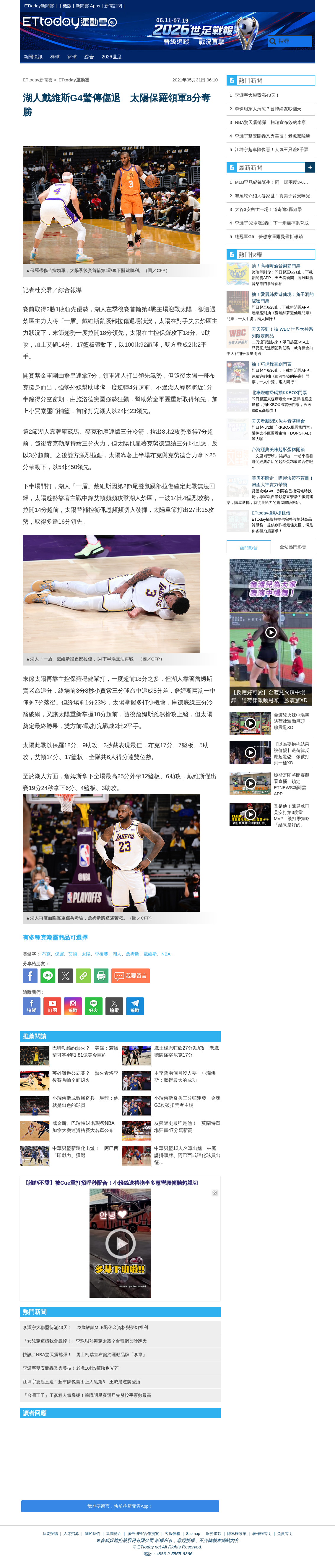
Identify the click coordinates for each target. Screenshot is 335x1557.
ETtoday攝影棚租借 (246, 458)
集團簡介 (113, 1533)
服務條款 (213, 1533)
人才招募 (71, 1533)
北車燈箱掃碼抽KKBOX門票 (254, 355)
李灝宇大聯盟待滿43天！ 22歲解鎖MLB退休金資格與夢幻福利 (85, 1327)
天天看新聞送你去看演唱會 (253, 378)
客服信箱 (172, 1533)
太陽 (86, 953)
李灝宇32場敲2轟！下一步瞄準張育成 (272, 222)
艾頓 (72, 953)
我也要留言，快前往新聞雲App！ (120, 1506)
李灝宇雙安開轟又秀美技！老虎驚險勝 (272, 135)
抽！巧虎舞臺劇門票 (246, 333)
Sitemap (193, 1533)
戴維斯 (150, 953)
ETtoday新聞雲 (39, 5)
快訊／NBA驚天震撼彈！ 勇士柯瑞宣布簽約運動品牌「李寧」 (85, 1354)
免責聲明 (284, 1533)
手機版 (64, 5)
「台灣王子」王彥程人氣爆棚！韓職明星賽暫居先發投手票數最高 (87, 1395)
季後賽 (101, 953)
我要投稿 (50, 1533)
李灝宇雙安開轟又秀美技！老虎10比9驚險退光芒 (71, 1368)
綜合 (89, 56)
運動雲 (74, 22)
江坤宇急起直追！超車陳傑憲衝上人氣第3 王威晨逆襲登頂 (81, 1381)
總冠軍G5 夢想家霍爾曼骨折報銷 (269, 236)
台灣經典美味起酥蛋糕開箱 (253, 401)
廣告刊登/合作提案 (143, 1533)
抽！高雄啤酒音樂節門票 (251, 265)
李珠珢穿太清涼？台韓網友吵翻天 (268, 108)
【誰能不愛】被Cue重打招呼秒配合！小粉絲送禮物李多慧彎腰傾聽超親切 (110, 1183)
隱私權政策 (236, 1533)
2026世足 (112, 56)
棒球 (55, 56)
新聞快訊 (33, 56)
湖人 (117, 953)
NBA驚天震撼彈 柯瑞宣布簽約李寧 (270, 122)
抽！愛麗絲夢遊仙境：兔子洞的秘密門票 (266, 288)
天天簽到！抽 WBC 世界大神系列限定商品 (268, 310)
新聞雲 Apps (88, 5)
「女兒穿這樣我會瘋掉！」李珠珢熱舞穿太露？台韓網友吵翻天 (85, 1340)
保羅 (59, 953)
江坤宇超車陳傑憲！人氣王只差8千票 (271, 149)
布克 (46, 953)
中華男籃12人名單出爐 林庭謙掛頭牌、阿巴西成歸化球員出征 (187, 1155)
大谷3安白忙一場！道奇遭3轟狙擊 (268, 209)
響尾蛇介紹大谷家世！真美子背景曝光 (272, 195)
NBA (165, 953)
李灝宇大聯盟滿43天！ (257, 95)
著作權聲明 (261, 1533)
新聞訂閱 (113, 5)
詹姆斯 (132, 953)
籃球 (72, 56)
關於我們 (92, 1533)
